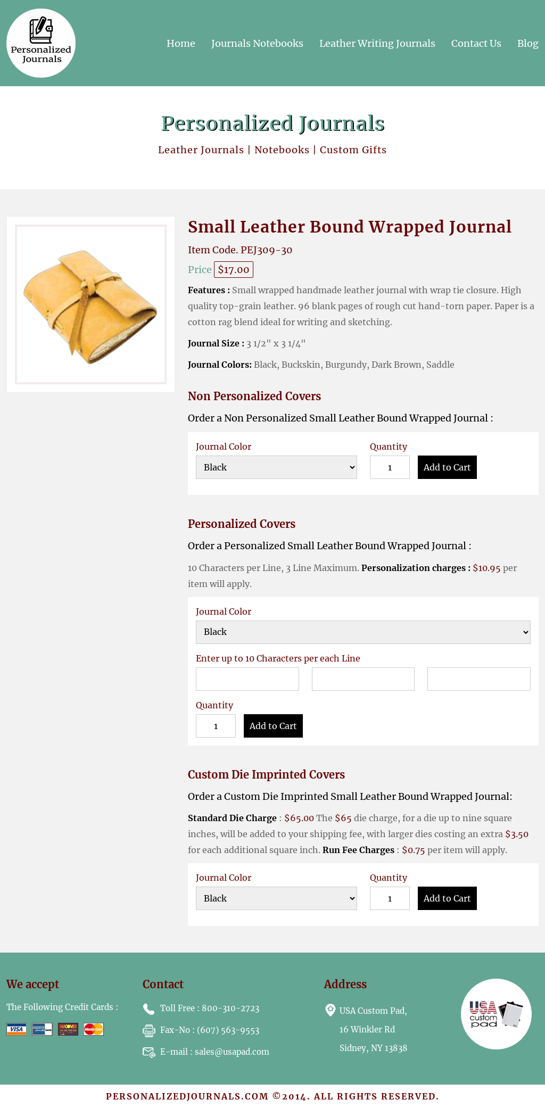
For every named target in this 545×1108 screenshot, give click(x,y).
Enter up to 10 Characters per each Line (278, 658)
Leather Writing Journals (377, 43)
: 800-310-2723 (201, 1008)
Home (181, 43)
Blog (528, 43)
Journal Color (223, 446)
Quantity (388, 446)
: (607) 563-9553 (201, 1030)
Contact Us (476, 43)
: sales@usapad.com (206, 1052)
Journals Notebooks (257, 43)
